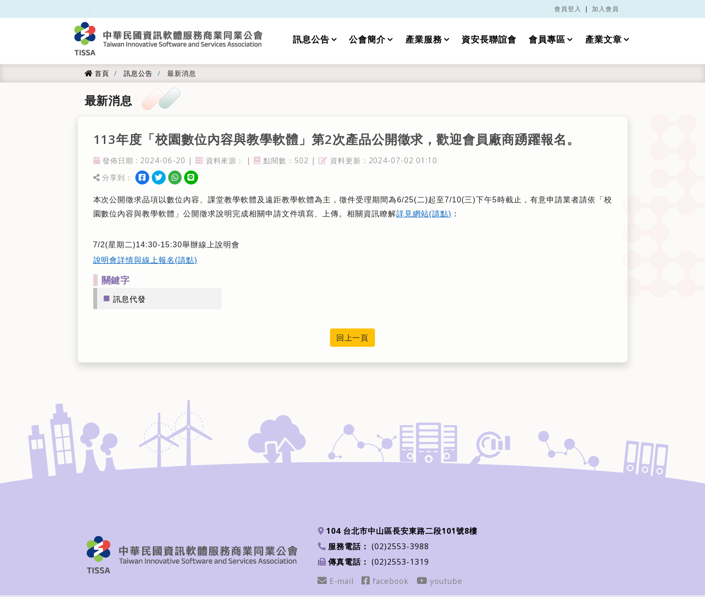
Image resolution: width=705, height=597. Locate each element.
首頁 (97, 73)
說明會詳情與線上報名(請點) (145, 260)
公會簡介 (367, 39)
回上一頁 (352, 337)
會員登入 (567, 8)
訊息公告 (310, 39)
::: (89, 8)
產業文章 (603, 39)
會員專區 (547, 39)
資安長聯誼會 (489, 39)
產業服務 (423, 39)
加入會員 (605, 8)
